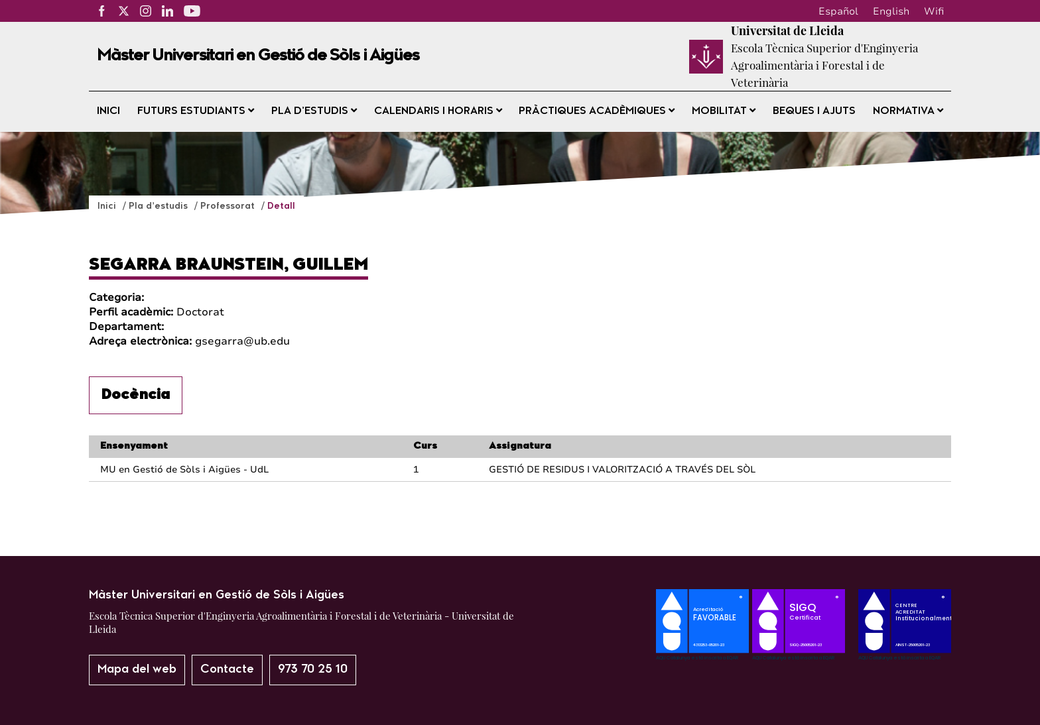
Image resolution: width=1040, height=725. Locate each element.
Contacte (227, 669)
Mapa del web (137, 669)
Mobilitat (723, 111)
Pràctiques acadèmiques (597, 111)
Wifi (934, 11)
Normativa (908, 111)
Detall (281, 206)
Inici (108, 112)
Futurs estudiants (195, 111)
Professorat (228, 206)
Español (838, 11)
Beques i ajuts (814, 112)
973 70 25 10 (313, 669)
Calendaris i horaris (438, 111)
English (891, 11)
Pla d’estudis (314, 111)
